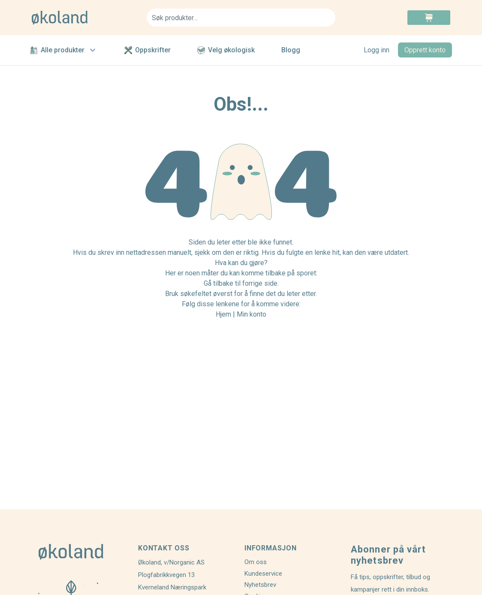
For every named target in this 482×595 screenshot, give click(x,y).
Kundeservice (263, 573)
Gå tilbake (218, 283)
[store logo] (84, 17)
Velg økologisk (226, 50)
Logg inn (376, 50)
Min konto (251, 314)
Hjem (223, 314)
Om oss (255, 562)
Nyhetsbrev (260, 585)
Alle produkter (64, 50)
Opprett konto (425, 50)
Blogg (290, 50)
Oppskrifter (147, 50)
